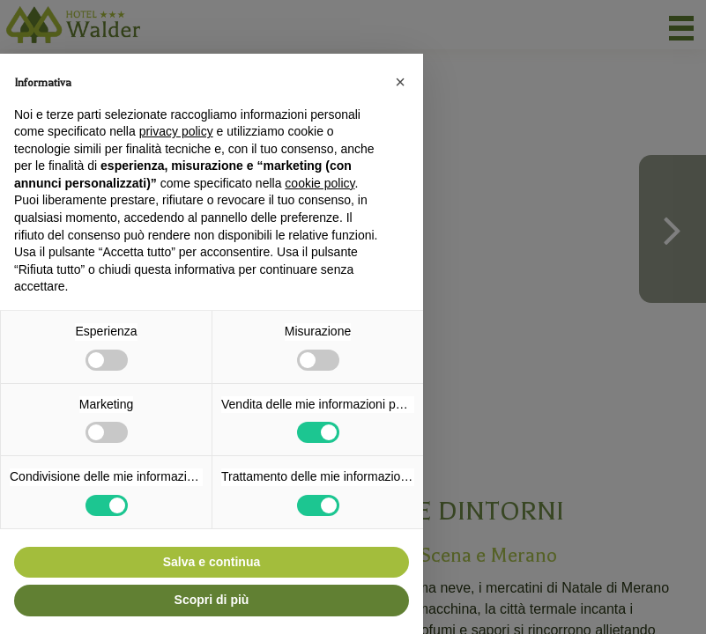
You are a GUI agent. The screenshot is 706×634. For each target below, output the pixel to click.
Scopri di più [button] (212, 600)
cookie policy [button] (319, 183)
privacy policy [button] (176, 131)
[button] (400, 82)
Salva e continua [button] (211, 562)
